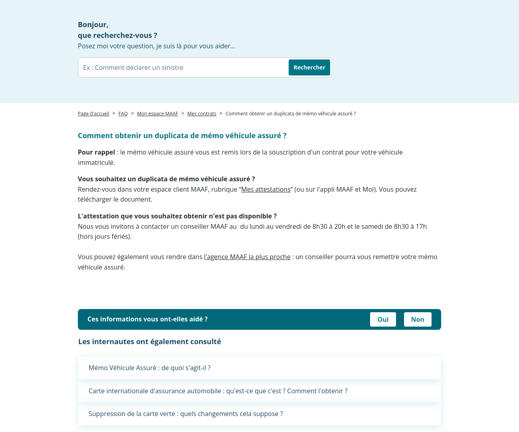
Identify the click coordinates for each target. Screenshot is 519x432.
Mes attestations (265, 189)
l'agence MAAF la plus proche (247, 256)
